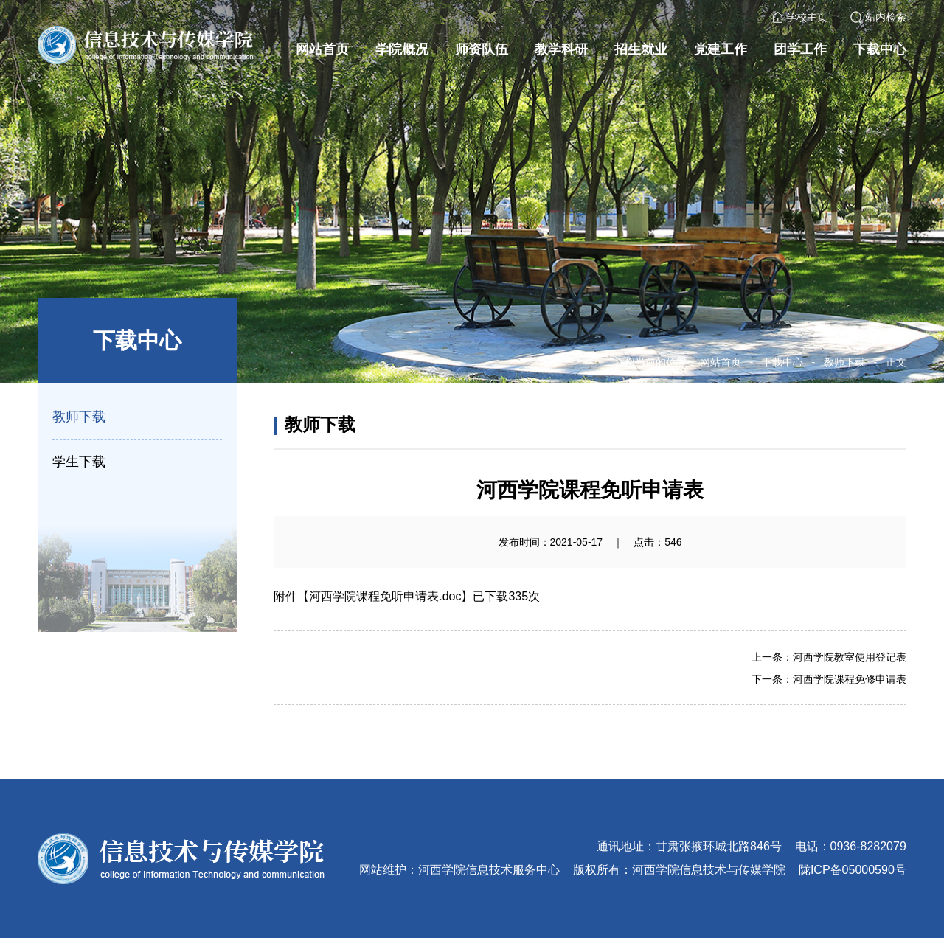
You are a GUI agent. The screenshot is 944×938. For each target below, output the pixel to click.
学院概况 (401, 49)
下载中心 (879, 49)
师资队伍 (481, 49)
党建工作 (720, 49)
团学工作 (800, 49)
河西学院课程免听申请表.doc (385, 596)
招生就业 (640, 49)
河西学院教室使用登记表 (849, 657)
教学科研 (561, 49)
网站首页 (322, 49)
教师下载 (844, 362)
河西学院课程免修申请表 (849, 679)
